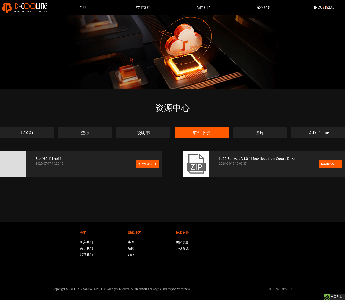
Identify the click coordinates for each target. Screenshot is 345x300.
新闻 (131, 248)
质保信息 (182, 242)
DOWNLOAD (145, 163)
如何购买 (264, 7)
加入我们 (86, 242)
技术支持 (143, 7)
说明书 (143, 132)
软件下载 (201, 132)
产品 (82, 7)
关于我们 (86, 248)
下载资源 (182, 248)
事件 (131, 242)
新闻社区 (203, 7)
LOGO (27, 132)
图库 (260, 132)
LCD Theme (318, 132)
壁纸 (85, 132)
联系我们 (86, 255)
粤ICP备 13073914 (280, 289)
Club (131, 255)
